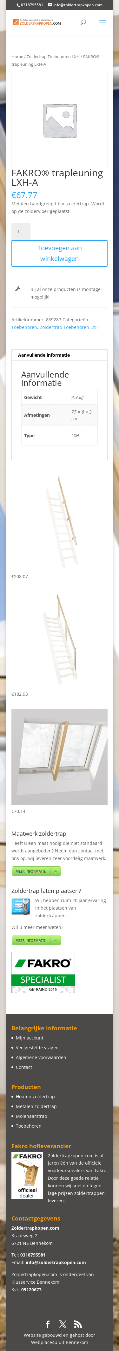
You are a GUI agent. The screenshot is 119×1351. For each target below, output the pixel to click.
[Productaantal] (20, 231)
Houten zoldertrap (35, 1097)
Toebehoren (24, 327)
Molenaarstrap (31, 1116)
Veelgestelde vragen (37, 1048)
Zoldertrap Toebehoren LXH (53, 56)
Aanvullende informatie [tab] (44, 355)
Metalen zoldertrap (36, 1106)
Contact (24, 1067)
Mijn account (29, 1038)
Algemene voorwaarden (41, 1057)
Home (17, 56)
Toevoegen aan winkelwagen (59, 253)
